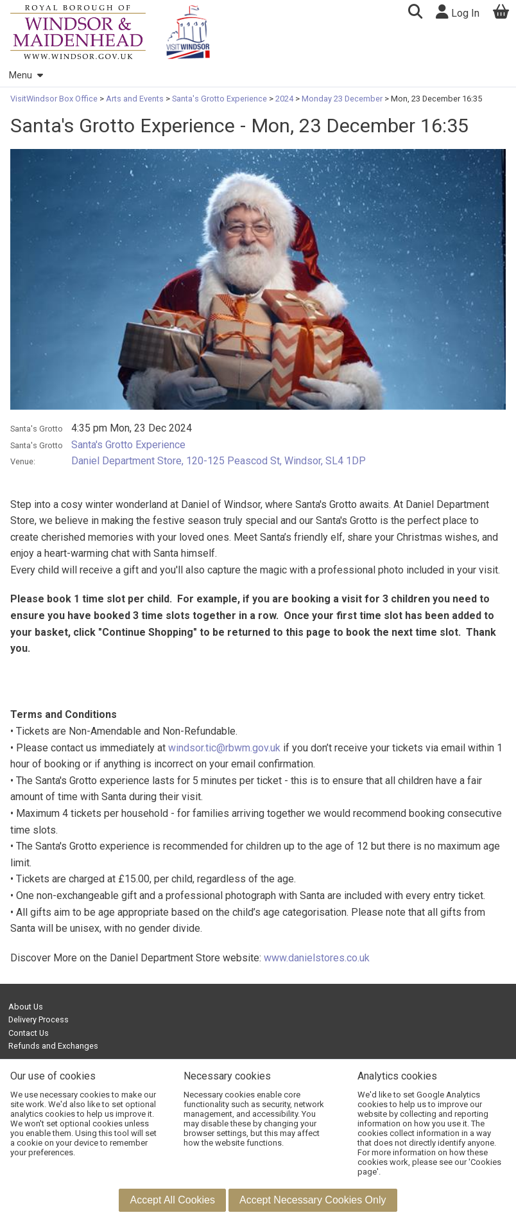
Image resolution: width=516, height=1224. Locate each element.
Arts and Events (135, 98)
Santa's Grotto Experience (219, 98)
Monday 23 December (342, 98)
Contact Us (28, 1033)
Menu (25, 75)
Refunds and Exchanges (53, 1046)
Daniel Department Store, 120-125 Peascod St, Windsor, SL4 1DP (218, 461)
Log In (457, 11)
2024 (284, 98)
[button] (415, 13)
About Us (25, 1006)
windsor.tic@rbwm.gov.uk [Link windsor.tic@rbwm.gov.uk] (224, 748)
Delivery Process (38, 1019)
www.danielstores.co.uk (317, 958)
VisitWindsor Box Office (54, 98)
